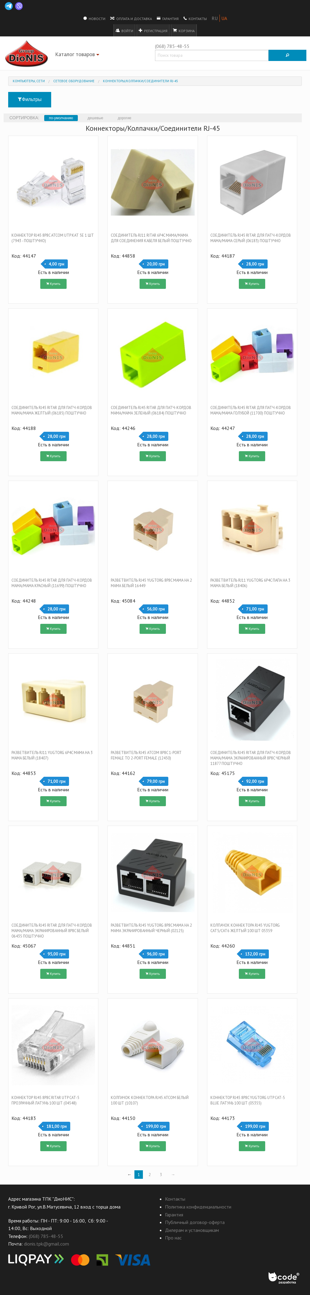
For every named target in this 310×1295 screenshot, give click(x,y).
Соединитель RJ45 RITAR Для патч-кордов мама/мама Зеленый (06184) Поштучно (151, 410)
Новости (94, 18)
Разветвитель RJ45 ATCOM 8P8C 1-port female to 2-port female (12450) (146, 755)
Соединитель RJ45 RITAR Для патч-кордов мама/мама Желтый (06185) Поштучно (52, 410)
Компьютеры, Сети (29, 81)
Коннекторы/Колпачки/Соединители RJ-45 (140, 81)
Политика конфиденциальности (198, 1207)
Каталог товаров (78, 55)
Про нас (173, 1238)
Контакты (195, 18)
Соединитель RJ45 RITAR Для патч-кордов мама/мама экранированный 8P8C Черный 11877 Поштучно (250, 758)
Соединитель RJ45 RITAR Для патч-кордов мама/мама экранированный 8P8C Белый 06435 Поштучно (52, 931)
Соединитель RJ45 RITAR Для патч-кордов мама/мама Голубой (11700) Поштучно (250, 410)
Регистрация (153, 30)
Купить (53, 284)
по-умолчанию (61, 118)
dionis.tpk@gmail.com (46, 1244)
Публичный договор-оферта (195, 1222)
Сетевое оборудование (73, 81)
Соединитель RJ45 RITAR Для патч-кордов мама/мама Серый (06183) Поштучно (250, 238)
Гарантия (168, 18)
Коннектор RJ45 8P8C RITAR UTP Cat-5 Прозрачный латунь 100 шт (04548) (45, 1100)
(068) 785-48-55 (172, 46)
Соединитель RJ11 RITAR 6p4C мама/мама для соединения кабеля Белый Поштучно (151, 238)
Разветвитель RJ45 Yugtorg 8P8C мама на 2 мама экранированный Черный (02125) (151, 928)
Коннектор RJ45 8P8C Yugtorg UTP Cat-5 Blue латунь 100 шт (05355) (247, 1100)
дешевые (95, 118)
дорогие (124, 118)
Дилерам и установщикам (192, 1230)
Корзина (184, 30)
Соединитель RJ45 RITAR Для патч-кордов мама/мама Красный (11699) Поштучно (52, 583)
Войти (124, 30)
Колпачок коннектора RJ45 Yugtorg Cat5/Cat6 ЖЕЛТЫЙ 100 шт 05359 (245, 928)
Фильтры (29, 99)
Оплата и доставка (131, 18)
